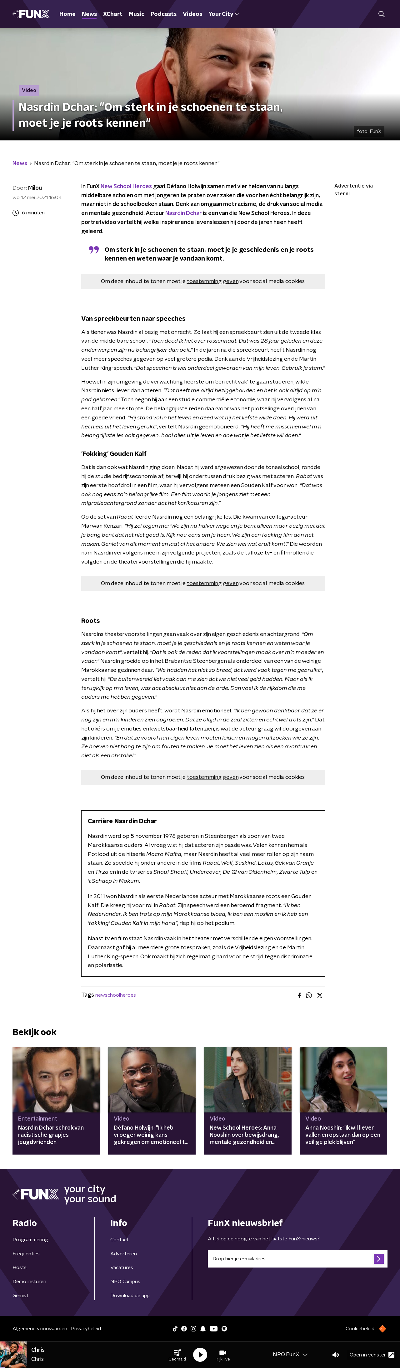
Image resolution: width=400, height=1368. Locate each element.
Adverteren (123, 1253)
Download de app (130, 1295)
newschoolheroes (115, 995)
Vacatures (121, 1267)
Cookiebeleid (360, 1328)
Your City (223, 14)
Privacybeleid (86, 1328)
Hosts (19, 1267)
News (89, 14)
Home (67, 14)
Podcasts (164, 14)
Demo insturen (29, 1281)
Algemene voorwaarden (39, 1328)
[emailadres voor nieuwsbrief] (298, 1259)
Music (136, 14)
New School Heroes (126, 186)
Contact (119, 1239)
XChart (112, 14)
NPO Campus (125, 1281)
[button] (177, 1355)
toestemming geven (212, 281)
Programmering (30, 1239)
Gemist (20, 1295)
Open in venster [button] (372, 1355)
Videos (192, 14)
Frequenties (26, 1253)
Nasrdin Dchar (183, 213)
